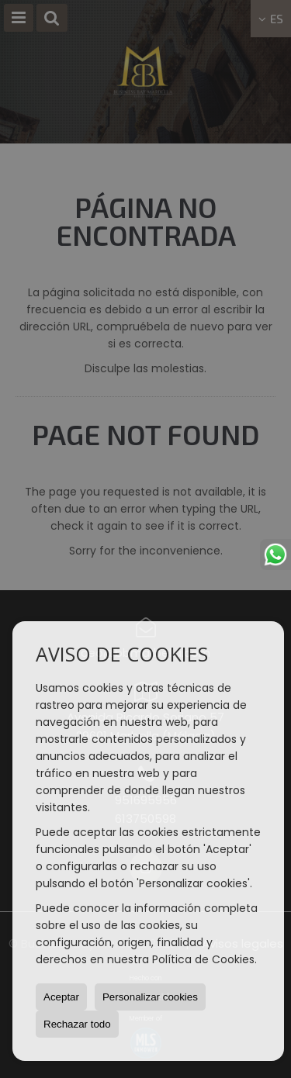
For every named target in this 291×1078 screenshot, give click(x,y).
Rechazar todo (77, 1024)
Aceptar (61, 997)
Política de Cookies (203, 959)
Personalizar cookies (150, 997)
